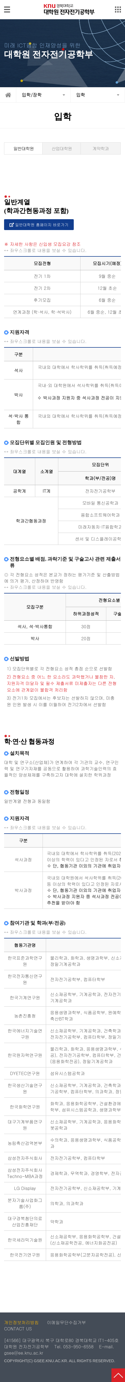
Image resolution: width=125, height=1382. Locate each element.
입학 (80, 95)
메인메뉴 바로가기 (62, 0)
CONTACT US (18, 1329)
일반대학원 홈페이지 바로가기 (38, 224)
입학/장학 (32, 95)
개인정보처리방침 (21, 1322)
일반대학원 (23, 148)
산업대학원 (62, 148)
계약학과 (100, 148)
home (8, 94)
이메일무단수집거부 (66, 1322)
